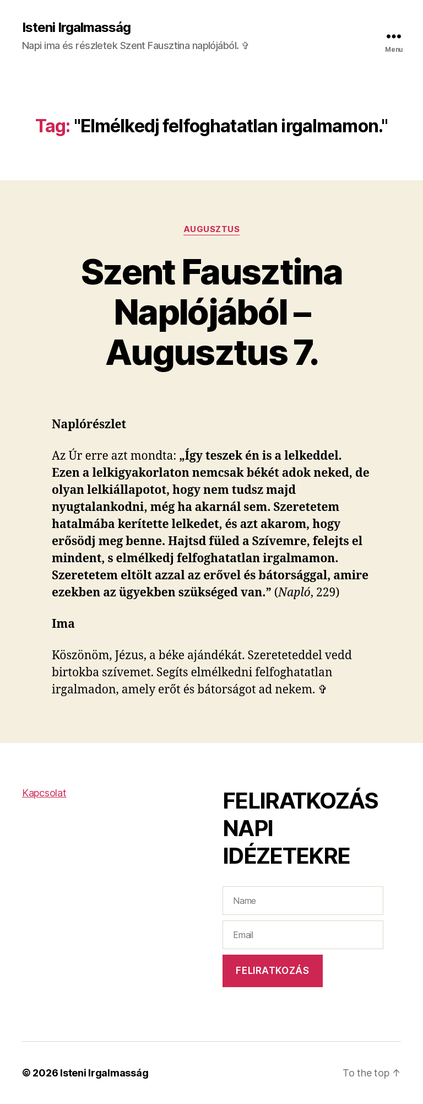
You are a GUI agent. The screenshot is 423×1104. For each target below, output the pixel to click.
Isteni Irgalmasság (76, 27)
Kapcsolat (44, 793)
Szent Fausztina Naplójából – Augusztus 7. (211, 311)
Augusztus (211, 229)
